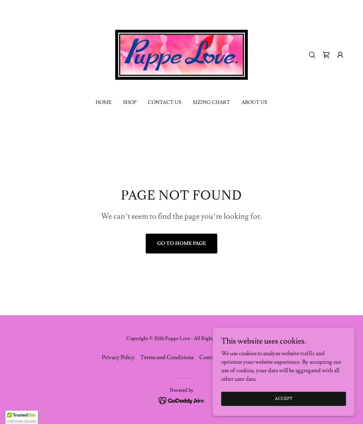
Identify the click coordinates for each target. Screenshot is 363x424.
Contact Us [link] (165, 102)
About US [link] (254, 102)
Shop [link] (129, 102)
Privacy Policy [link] (118, 357)
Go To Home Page (181, 243)
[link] (181, 53)
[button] (340, 55)
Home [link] (104, 102)
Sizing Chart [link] (211, 102)
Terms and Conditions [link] (167, 357)
